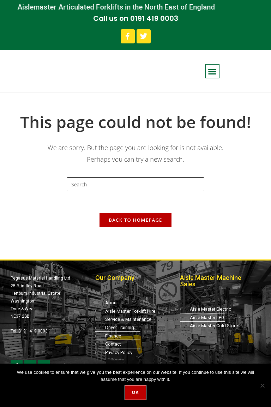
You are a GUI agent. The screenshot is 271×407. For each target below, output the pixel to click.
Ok (135, 392)
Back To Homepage (135, 220)
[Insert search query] (135, 184)
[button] (212, 71)
